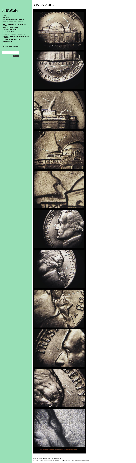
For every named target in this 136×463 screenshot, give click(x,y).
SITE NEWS (6, 17)
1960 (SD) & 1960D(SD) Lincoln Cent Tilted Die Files (15, 37)
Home (4, 15)
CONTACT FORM (7, 41)
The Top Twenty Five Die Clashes (13, 19)
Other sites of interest (11, 46)
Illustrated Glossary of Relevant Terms (14, 25)
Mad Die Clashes (14, 7)
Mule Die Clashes (8, 31)
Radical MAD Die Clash (15, 27)
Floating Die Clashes (10, 29)
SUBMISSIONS (7, 44)
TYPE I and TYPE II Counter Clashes (15, 34)
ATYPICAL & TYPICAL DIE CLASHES (15, 22)
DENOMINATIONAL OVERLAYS (11, 39)
